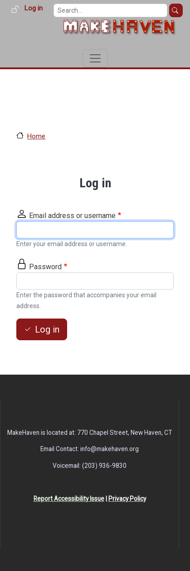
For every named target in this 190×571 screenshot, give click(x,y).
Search (176, 10)
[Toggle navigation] (95, 58)
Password (45, 266)
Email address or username (72, 215)
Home (36, 136)
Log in (33, 8)
